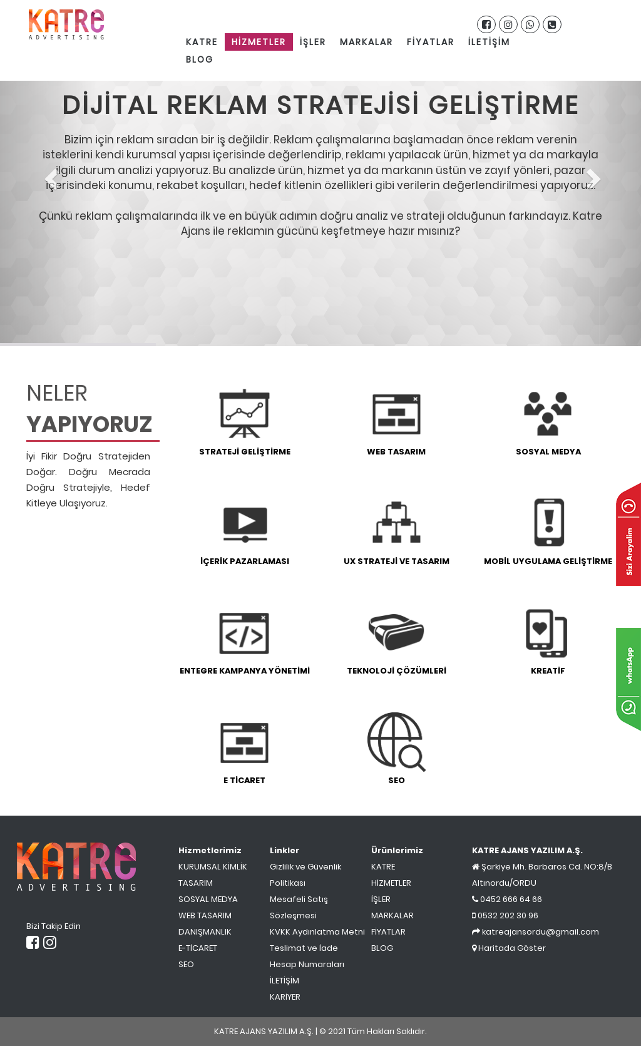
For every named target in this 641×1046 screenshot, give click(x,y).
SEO (186, 964)
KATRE (202, 42)
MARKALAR (366, 42)
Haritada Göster (509, 948)
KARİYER (285, 997)
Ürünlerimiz (397, 850)
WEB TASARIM (205, 915)
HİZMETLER (259, 42)
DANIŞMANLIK (205, 932)
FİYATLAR (430, 42)
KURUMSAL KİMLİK (212, 867)
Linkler (284, 850)
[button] (48, 173)
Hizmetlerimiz (210, 850)
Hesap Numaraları (307, 964)
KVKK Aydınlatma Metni (317, 932)
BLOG (199, 59)
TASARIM (195, 883)
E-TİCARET (197, 948)
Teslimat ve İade (304, 948)
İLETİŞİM (489, 42)
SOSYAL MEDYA (208, 899)
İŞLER (313, 42)
